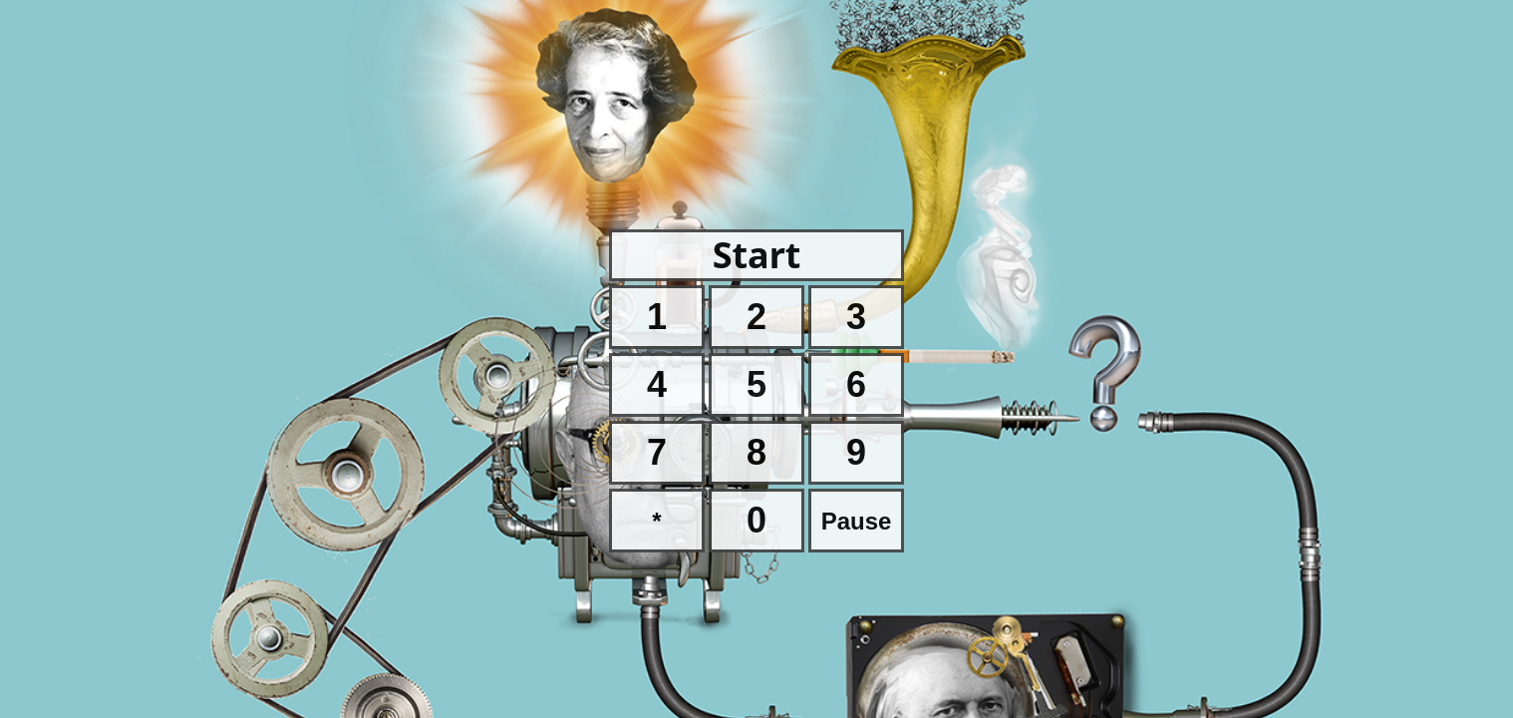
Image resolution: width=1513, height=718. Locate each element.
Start (757, 254)
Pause (856, 521)
